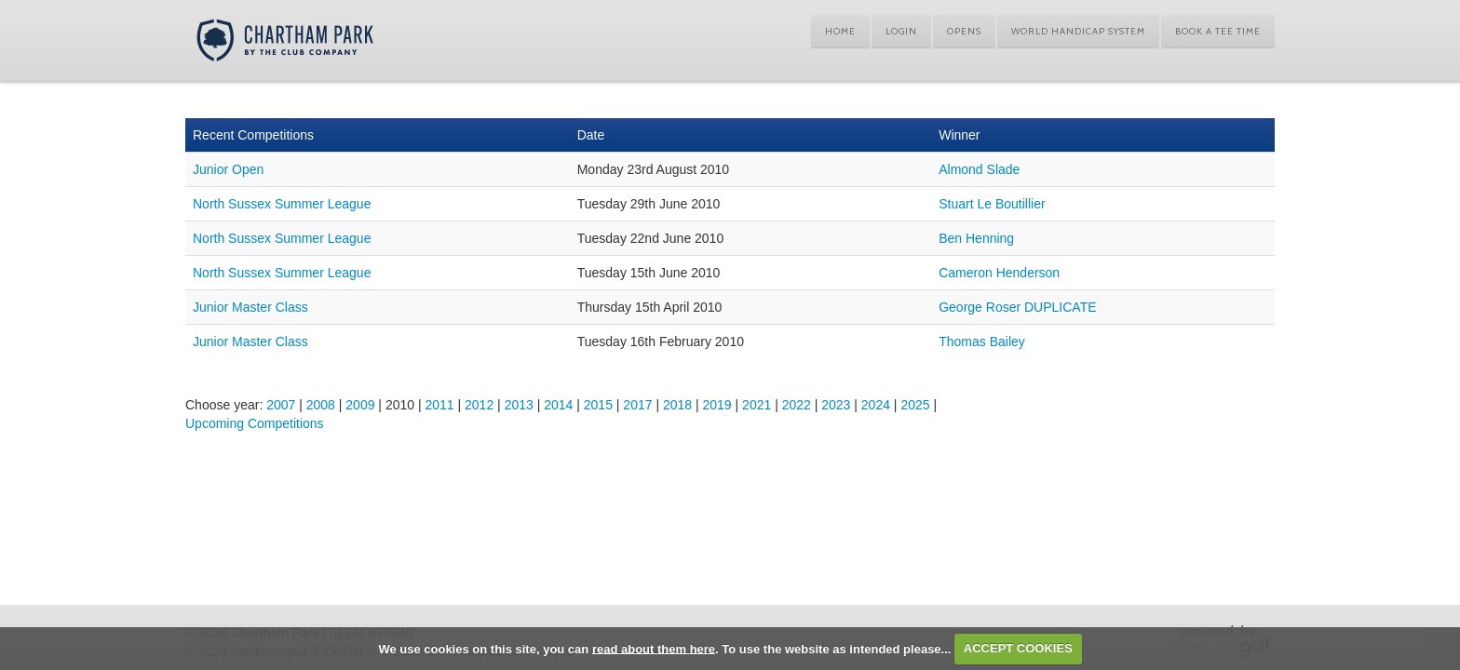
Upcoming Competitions (254, 423)
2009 (359, 404)
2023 (835, 404)
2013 (519, 404)
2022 (796, 404)
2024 (875, 404)
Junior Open (228, 169)
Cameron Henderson (999, 272)
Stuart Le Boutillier (992, 203)
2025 (914, 404)
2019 (717, 404)
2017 (637, 404)
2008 (320, 404)
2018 (677, 404)
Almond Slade (979, 169)
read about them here (653, 648)
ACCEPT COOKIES (1018, 648)
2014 (558, 404)
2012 (479, 404)
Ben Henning (976, 238)
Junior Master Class (250, 307)
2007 (280, 404)
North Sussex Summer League (282, 203)
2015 (598, 404)
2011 (439, 404)
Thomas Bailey (982, 341)
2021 (756, 404)
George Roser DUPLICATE (1017, 307)
